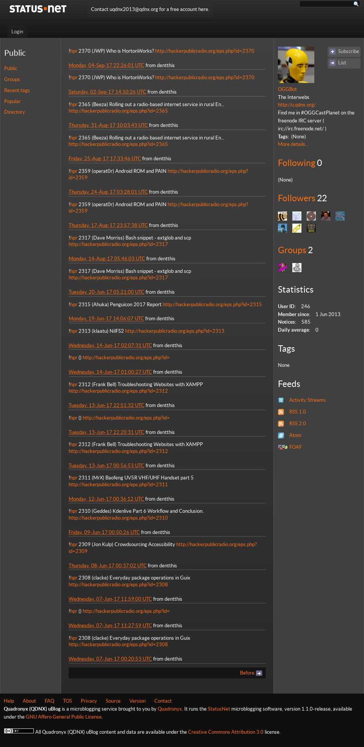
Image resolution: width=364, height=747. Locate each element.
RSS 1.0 (297, 412)
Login (17, 31)
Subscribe (348, 51)
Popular (12, 101)
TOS (67, 701)
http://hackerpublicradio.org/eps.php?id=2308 (118, 584)
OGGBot (287, 89)
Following (296, 163)
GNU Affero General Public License (64, 717)
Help (9, 701)
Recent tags (17, 90)
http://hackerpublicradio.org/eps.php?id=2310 (118, 518)
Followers (296, 198)
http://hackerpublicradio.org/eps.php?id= (126, 357)
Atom (295, 435)
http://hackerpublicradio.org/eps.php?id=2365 (118, 111)
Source (113, 701)
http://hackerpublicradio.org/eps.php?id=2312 (118, 391)
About (29, 701)
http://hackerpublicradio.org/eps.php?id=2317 (118, 244)
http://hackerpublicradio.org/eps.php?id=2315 (212, 304)
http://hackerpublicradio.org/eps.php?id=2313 (174, 331)
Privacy (89, 701)
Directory (14, 112)
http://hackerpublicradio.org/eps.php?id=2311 (118, 484)
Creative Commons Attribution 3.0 (226, 732)
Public (10, 68)
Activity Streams (307, 400)
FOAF (295, 447)
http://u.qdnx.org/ (297, 105)
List (342, 63)
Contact (163, 701)
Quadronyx (170, 709)
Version (137, 701)
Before (247, 673)
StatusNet (219, 709)
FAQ (49, 701)
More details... (293, 144)
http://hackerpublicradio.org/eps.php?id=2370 (204, 51)
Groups (12, 79)
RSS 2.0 (297, 423)
